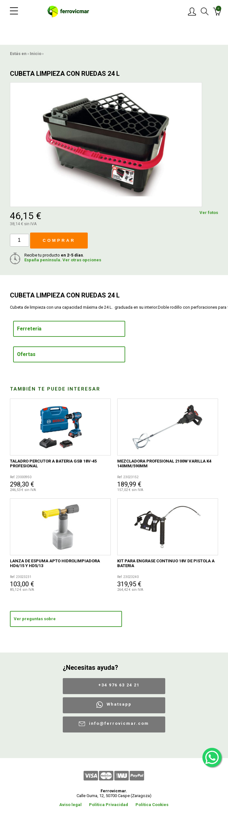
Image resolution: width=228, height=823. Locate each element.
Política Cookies (151, 804)
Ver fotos (209, 212)
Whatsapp (119, 704)
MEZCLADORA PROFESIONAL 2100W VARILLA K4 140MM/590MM (164, 463)
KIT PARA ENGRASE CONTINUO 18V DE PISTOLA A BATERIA (166, 563)
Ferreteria (29, 329)
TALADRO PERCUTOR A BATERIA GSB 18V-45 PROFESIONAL (53, 463)
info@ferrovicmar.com (119, 723)
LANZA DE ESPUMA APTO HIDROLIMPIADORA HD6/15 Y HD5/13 (55, 563)
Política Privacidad (108, 804)
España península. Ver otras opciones (62, 259)
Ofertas (26, 354)
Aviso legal (70, 804)
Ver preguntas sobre (35, 618)
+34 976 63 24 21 (119, 685)
